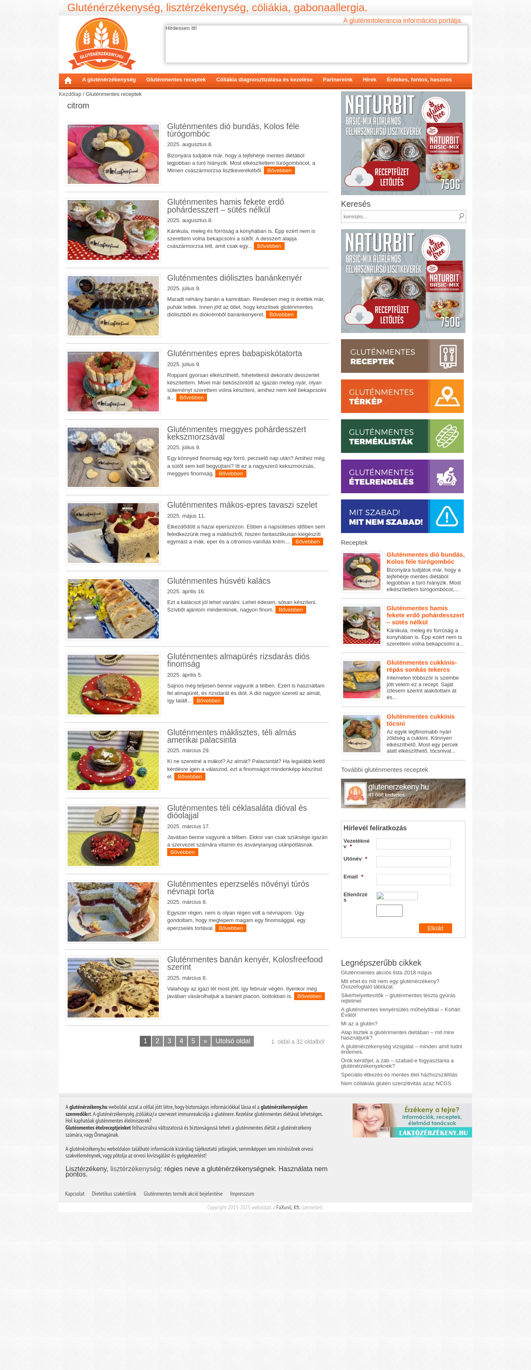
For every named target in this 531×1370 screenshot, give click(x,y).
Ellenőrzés (355, 897)
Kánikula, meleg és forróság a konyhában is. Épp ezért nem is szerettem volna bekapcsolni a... (403, 625)
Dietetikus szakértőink (114, 1193)
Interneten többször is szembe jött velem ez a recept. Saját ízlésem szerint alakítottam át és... (403, 679)
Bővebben (279, 170)
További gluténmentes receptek (384, 769)
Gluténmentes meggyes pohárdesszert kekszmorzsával (236, 433)
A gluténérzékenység (109, 79)
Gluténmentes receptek (176, 79)
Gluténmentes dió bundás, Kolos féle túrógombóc (233, 130)
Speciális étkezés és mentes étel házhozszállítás (399, 1075)
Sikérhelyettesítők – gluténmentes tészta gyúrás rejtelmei (398, 998)
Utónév (355, 858)
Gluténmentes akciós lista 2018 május (386, 972)
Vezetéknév (356, 843)
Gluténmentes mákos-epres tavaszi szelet (242, 504)
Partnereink (338, 79)
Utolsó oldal (232, 1041)
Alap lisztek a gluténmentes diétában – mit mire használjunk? (397, 1035)
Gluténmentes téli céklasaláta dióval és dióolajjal (237, 811)
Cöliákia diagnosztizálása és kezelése (264, 79)
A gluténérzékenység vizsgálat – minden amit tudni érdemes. (401, 1049)
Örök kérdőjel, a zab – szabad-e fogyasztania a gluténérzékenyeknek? (397, 1063)
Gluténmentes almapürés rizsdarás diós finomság (238, 660)
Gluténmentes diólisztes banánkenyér (234, 277)
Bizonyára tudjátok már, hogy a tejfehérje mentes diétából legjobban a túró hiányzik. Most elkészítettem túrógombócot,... (403, 571)
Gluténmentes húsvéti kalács (218, 580)
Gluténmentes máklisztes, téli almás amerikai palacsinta (231, 736)
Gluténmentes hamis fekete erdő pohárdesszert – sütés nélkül (225, 205)
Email (353, 876)
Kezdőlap (68, 80)
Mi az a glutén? (359, 1023)
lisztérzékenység (135, 1168)
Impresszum (242, 1193)
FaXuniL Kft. (288, 1207)
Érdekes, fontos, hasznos (419, 79)
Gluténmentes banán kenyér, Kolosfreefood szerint (245, 963)
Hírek (370, 79)
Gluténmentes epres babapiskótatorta (234, 353)
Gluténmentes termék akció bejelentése (183, 1193)
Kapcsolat (75, 1193)
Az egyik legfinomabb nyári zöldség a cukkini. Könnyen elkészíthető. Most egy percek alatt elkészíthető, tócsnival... (403, 733)
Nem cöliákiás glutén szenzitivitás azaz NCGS (396, 1083)
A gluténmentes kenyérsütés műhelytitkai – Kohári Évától (400, 1012)
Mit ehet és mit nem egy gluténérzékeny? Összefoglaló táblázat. (390, 984)
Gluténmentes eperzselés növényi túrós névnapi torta (238, 887)
